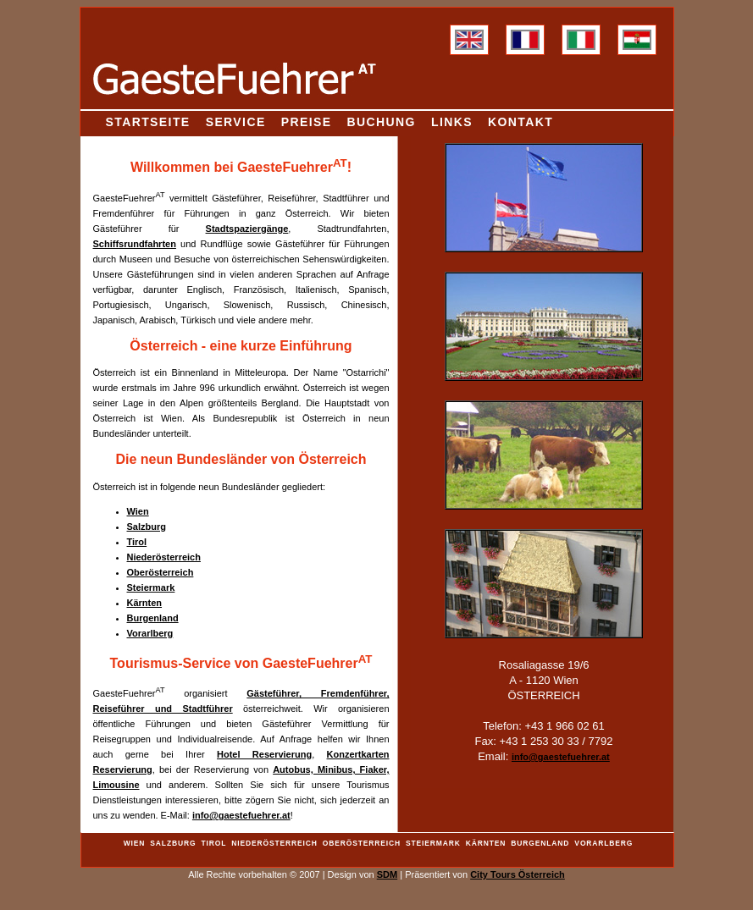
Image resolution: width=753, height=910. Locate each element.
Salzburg (146, 526)
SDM (387, 874)
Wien (138, 511)
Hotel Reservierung (264, 754)
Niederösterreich (164, 557)
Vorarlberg (150, 633)
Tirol (137, 542)
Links (452, 122)
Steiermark (151, 587)
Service (236, 122)
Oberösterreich (160, 572)
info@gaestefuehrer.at (241, 815)
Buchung (381, 122)
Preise (306, 122)
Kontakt (520, 122)
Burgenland (153, 618)
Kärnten (145, 603)
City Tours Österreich (517, 874)
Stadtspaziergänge (247, 228)
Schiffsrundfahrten (134, 244)
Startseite (148, 122)
